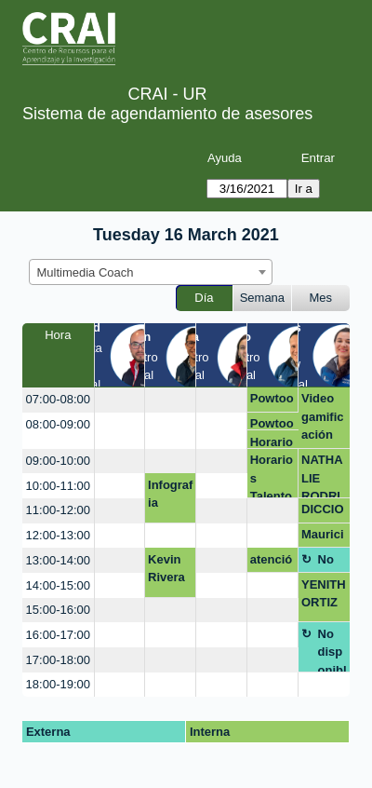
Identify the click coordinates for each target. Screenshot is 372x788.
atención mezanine (271, 562)
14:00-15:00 (58, 585)
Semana (262, 298)
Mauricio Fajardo (323, 537)
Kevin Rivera (166, 568)
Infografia (170, 494)
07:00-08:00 (58, 399)
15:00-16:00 (58, 610)
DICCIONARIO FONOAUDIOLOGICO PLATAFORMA (324, 512)
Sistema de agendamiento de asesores (167, 113)
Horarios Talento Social (271, 442)
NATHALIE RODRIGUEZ (322, 475)
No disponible (332, 562)
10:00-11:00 (58, 486)
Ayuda (224, 158)
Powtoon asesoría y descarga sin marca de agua (272, 401)
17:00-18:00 (58, 660)
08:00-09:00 (58, 424)
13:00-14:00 (58, 560)
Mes (321, 298)
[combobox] (150, 272)
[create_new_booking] (120, 400)
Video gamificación (322, 416)
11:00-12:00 (58, 510)
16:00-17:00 (58, 635)
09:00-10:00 (58, 461)
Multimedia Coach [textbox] (85, 272)
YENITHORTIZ (323, 593)
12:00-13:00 (58, 535)
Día (203, 298)
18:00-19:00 (58, 684)
